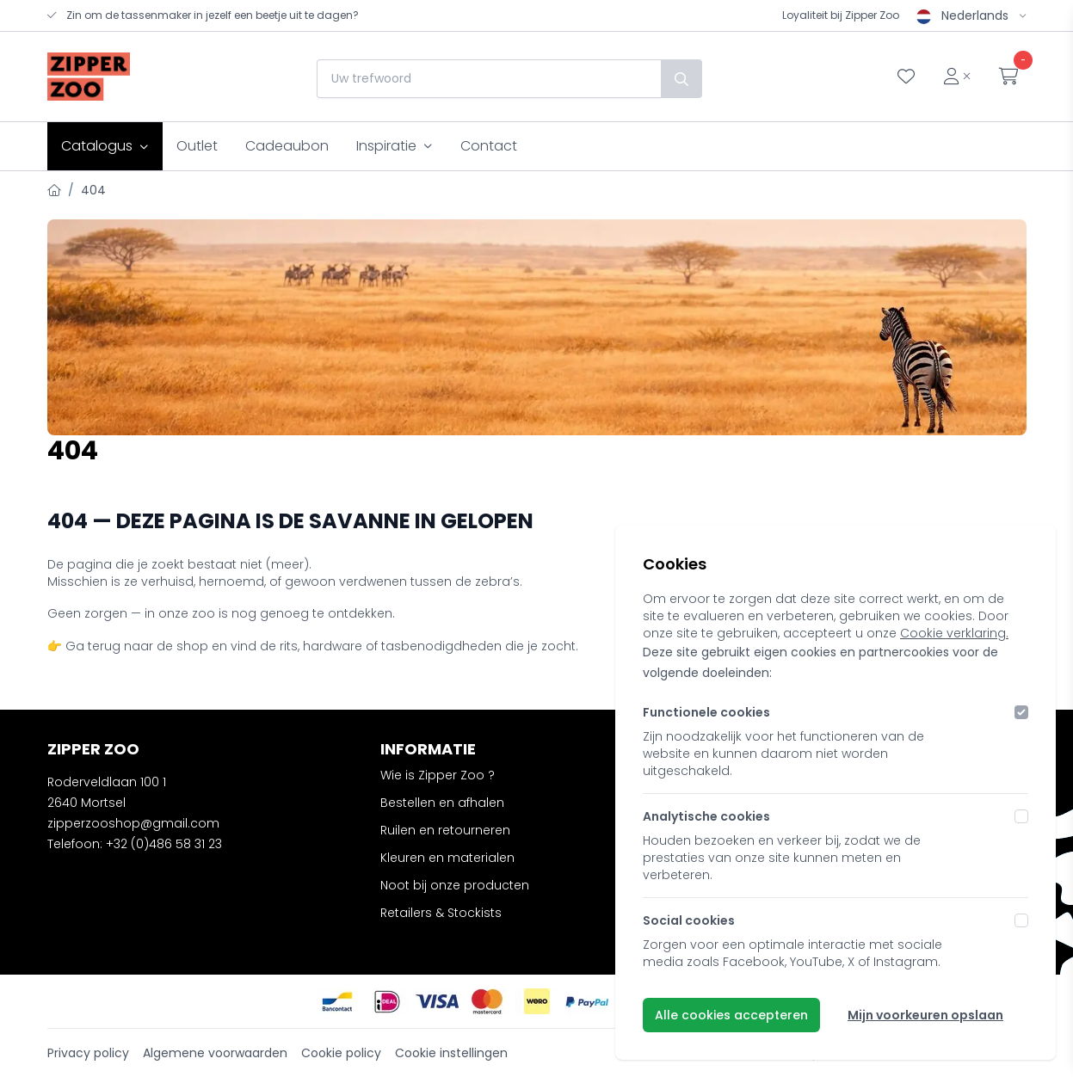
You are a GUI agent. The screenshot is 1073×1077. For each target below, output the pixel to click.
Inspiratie (394, 146)
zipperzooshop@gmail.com (133, 823)
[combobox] (489, 78)
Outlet (197, 146)
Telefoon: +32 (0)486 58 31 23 (134, 844)
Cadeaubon (287, 146)
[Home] (54, 190)
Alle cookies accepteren (731, 1015)
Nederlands (971, 15)
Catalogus (105, 146)
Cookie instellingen (451, 1053)
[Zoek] (681, 78)
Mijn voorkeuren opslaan (925, 1015)
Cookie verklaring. (954, 633)
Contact (488, 146)
